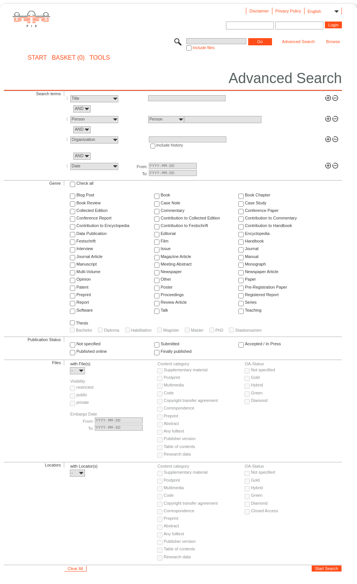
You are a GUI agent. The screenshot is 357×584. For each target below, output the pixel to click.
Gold (255, 377)
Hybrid (257, 385)
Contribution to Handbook (268, 225)
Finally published (176, 351)
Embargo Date (83, 414)
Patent (82, 287)
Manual (251, 256)
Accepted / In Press (263, 343)
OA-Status (254, 364)
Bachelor (84, 330)
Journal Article (89, 256)
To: (145, 173)
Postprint (172, 377)
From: (142, 166)
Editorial (168, 233)
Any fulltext (174, 431)
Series (251, 302)
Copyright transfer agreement (191, 400)
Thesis (82, 323)
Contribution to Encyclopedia (102, 225)
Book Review (88, 203)
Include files (204, 47)
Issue (165, 248)
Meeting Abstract (176, 264)
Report (82, 302)
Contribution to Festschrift (184, 225)
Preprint (83, 294)
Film (164, 241)
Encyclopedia (257, 233)
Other (166, 279)
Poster (167, 287)
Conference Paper (261, 210)
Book (165, 195)
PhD (219, 330)
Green (257, 393)
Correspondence (179, 408)
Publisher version (179, 438)
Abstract (171, 423)
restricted (84, 387)
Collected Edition (92, 210)
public (81, 394)
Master (197, 330)
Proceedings (172, 294)
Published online (91, 351)
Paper (250, 279)
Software (84, 310)
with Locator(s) (83, 466)
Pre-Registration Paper (266, 287)
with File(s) (80, 364)
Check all (84, 183)
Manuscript (86, 264)
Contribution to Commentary (271, 218)
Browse (333, 41)
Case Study (255, 203)
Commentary (172, 210)
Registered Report (261, 294)
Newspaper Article (261, 271)
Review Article (174, 302)
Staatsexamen (248, 330)
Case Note (170, 203)
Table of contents (179, 446)
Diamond (259, 400)
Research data (177, 454)
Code (168, 393)
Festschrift (86, 241)
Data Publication (91, 233)
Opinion (83, 279)
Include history (169, 145)
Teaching (253, 310)
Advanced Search (298, 41)
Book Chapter (257, 195)
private (82, 402)
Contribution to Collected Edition (190, 218)
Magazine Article (176, 256)
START (37, 58)
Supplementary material (185, 370)
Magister (171, 330)
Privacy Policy (288, 11)
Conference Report (93, 218)
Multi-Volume (88, 271)
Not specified (88, 343)
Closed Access (264, 510)
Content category (173, 364)
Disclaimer (259, 11)
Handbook (254, 241)
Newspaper (171, 271)
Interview (84, 248)
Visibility (77, 381)
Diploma (111, 330)
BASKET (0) (68, 58)
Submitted (170, 343)
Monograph (255, 264)
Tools (100, 58)
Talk (164, 310)
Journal (251, 248)
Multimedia (174, 385)
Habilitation (141, 330)
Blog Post (85, 195)
